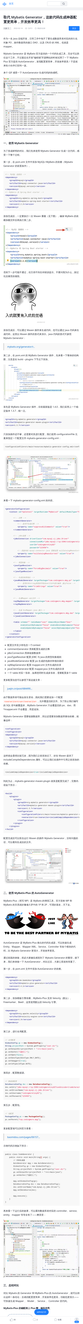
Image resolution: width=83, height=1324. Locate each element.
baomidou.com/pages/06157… (23, 1137)
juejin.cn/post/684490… (19, 688)
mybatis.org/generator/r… (21, 346)
